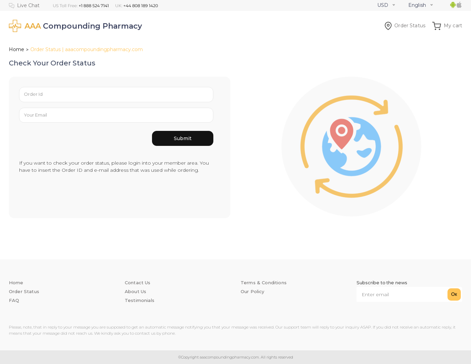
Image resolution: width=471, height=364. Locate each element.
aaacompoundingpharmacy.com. (229, 357)
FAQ (14, 300)
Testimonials (139, 300)
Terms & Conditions (264, 282)
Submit (183, 138)
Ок (454, 294)
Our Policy (252, 291)
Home (16, 49)
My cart (447, 25)
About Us (135, 291)
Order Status (405, 25)
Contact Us (138, 282)
